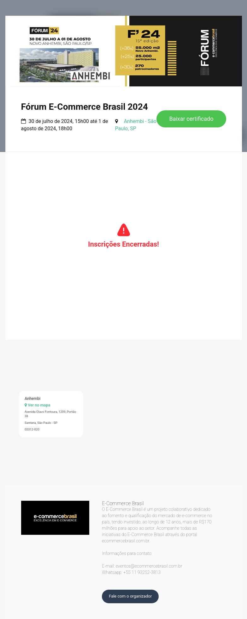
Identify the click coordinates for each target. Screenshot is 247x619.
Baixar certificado (191, 118)
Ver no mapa (37, 405)
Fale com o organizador (130, 596)
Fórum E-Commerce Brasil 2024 (84, 107)
